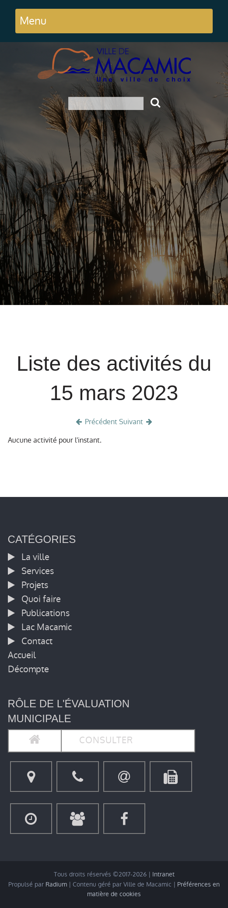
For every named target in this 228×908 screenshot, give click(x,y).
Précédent (95, 422)
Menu (33, 21)
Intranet (163, 874)
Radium (56, 884)
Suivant (136, 422)
